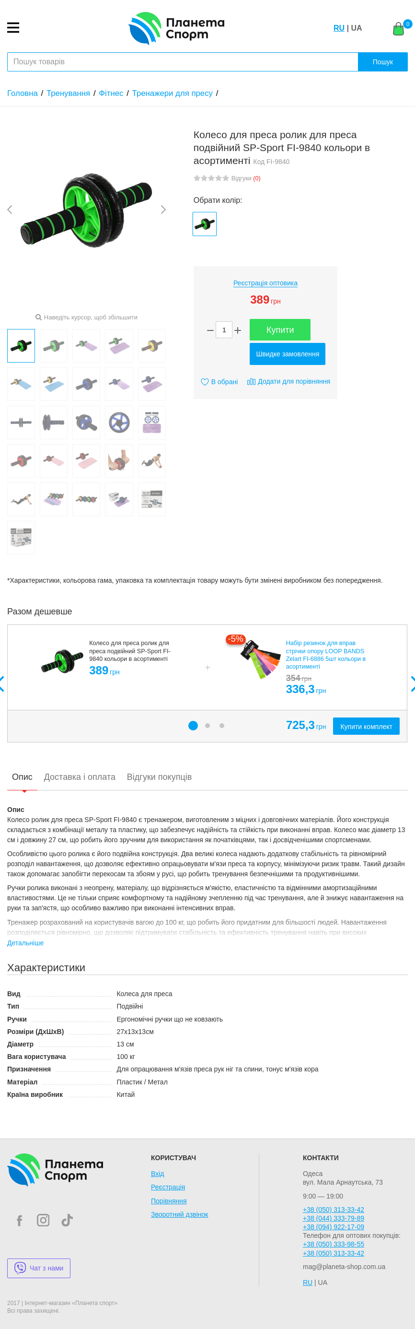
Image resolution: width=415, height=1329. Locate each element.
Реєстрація (168, 1187)
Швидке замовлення (287, 354)
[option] (207, 683)
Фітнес (111, 93)
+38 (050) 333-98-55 (333, 1244)
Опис (22, 777)
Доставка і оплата (79, 777)
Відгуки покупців (159, 777)
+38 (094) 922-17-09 (333, 1227)
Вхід (157, 1173)
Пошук (383, 62)
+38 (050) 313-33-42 (333, 1209)
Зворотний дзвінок (179, 1214)
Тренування (68, 93)
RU (339, 28)
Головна (22, 93)
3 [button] (222, 725)
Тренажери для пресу (172, 93)
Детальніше (25, 943)
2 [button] (207, 725)
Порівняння (169, 1201)
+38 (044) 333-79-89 (333, 1218)
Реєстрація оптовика (265, 283)
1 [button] (193, 725)
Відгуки (246, 178)
